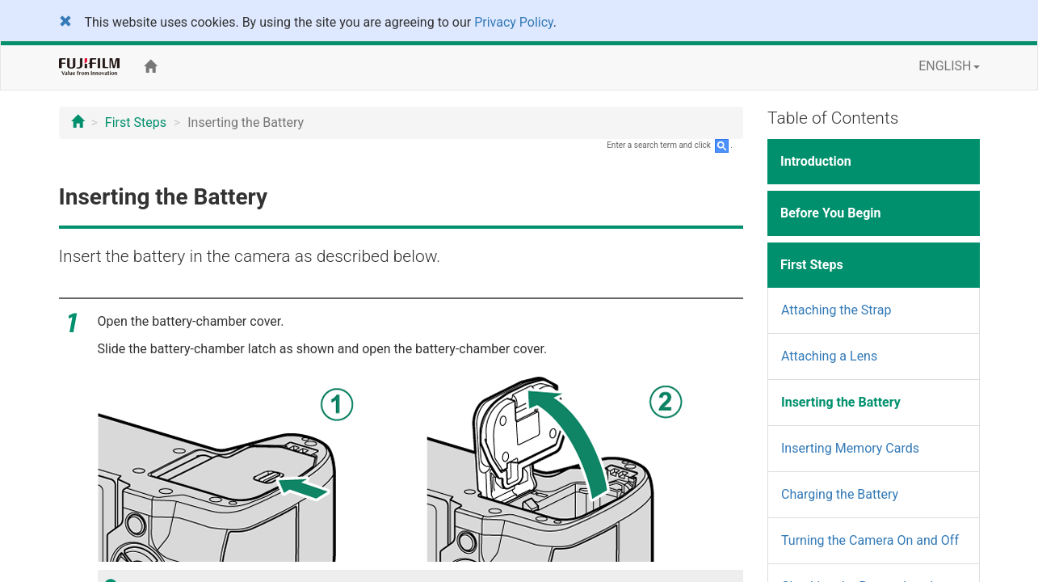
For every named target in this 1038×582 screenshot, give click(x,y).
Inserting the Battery (841, 402)
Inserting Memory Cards (850, 448)
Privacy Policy (513, 22)
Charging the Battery (839, 494)
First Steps (135, 122)
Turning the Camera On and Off (870, 540)
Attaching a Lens (829, 356)
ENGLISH (948, 66)
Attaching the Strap (836, 310)
